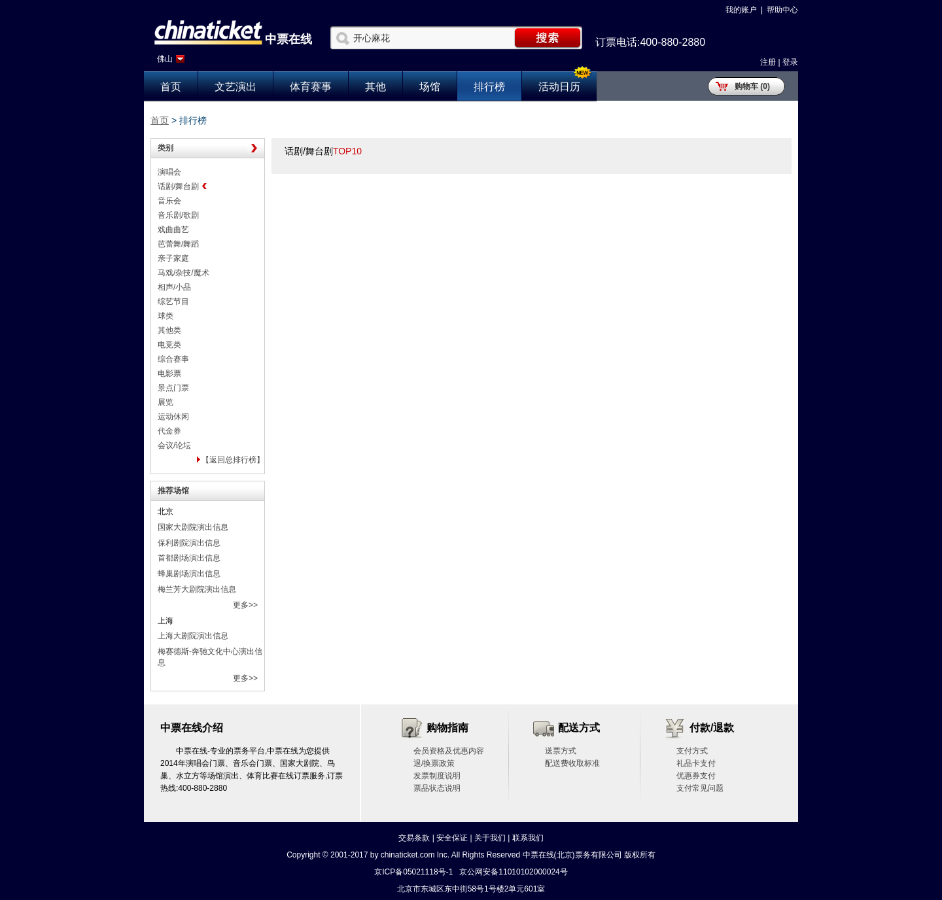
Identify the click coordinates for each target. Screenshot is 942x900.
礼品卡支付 (696, 763)
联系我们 (528, 837)
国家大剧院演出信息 (193, 527)
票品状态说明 (437, 788)
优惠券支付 (696, 775)
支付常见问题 (700, 788)
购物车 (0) (752, 86)
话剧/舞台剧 (178, 186)
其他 (375, 86)
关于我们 (490, 837)
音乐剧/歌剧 (178, 215)
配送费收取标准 (572, 763)
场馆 (429, 86)
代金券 (169, 431)
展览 (165, 402)
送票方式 (560, 750)
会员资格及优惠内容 (448, 750)
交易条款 (414, 837)
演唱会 (169, 172)
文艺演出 (235, 86)
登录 (790, 62)
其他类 (169, 330)
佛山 (165, 58)
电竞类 (169, 344)
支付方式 (692, 750)
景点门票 (173, 387)
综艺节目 (173, 301)
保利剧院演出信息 (189, 542)
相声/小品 (174, 287)
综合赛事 (173, 359)
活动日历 (559, 86)
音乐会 (169, 200)
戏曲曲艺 (173, 229)
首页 (170, 86)
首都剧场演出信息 (189, 557)
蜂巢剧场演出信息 (189, 573)
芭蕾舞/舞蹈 (178, 244)
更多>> (245, 605)
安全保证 (452, 837)
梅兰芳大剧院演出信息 (197, 589)
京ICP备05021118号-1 (413, 871)
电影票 (169, 373)
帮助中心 (782, 9)
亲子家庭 (173, 258)
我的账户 (741, 9)
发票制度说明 (437, 775)
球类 (165, 315)
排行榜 (489, 86)
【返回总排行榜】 (232, 459)
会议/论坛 (174, 445)
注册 (768, 62)
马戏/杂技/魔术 (183, 272)
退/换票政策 (434, 763)
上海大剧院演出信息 (193, 635)
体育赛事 (311, 86)
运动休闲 (173, 416)
